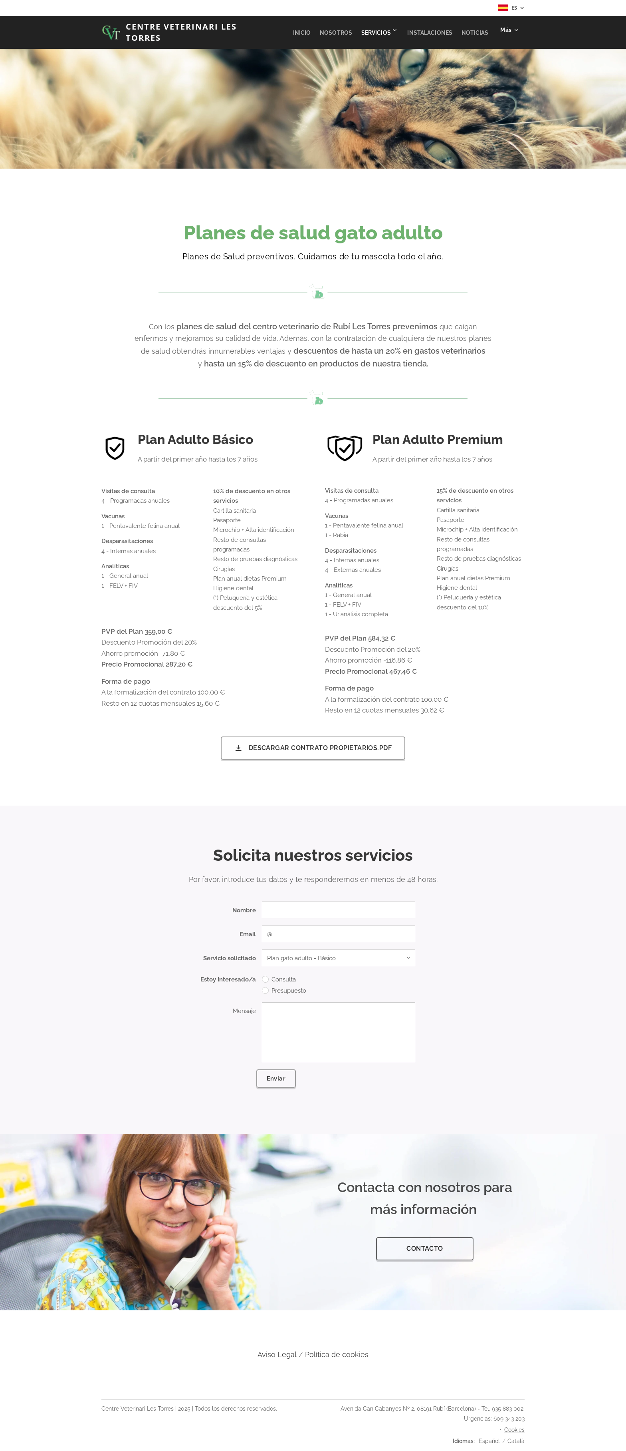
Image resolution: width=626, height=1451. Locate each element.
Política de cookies (336, 1354)
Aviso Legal (277, 1354)
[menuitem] (376, 32)
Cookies (514, 1430)
